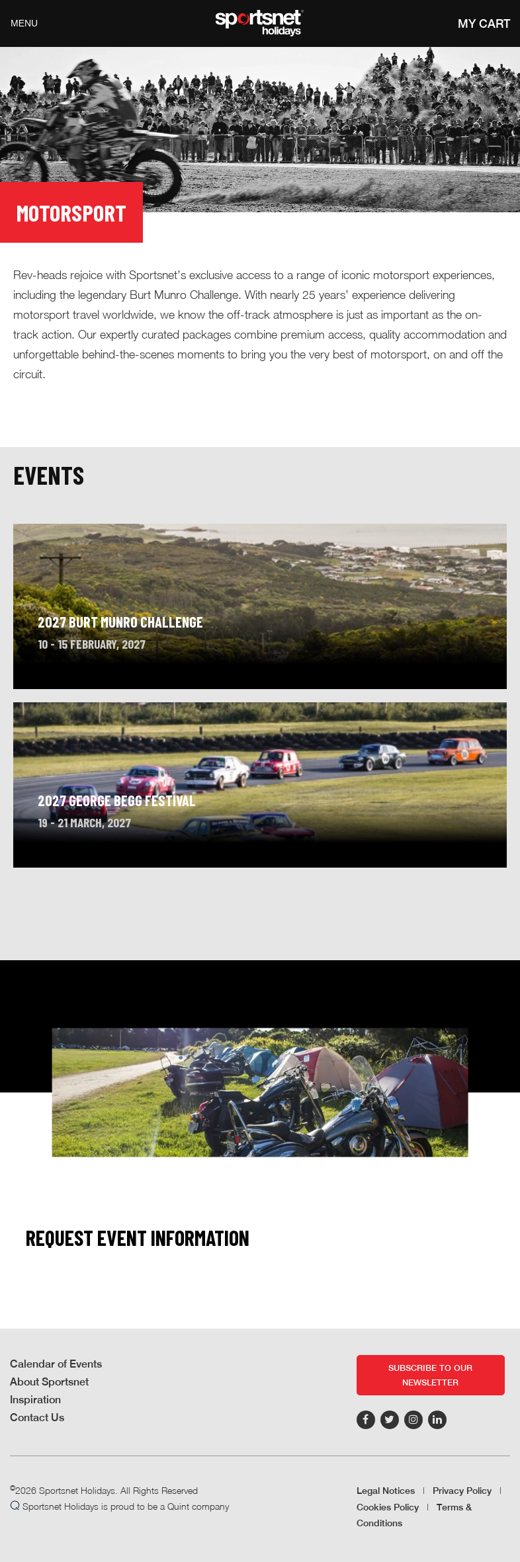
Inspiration (35, 1399)
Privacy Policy (462, 1490)
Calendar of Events (56, 1364)
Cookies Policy (388, 1507)
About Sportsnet (49, 1382)
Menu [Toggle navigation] (24, 23)
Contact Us (37, 1417)
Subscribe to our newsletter (430, 1375)
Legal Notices (386, 1490)
